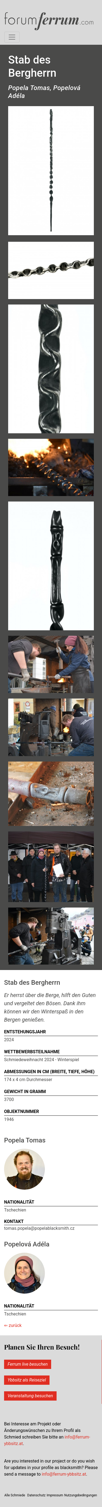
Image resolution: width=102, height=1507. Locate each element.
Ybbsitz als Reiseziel (27, 1380)
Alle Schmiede (14, 1495)
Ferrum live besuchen (28, 1364)
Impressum (55, 1495)
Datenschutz (36, 1495)
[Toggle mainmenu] (12, 37)
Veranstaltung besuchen (30, 1395)
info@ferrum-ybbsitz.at (64, 1474)
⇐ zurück (12, 1325)
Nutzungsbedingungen (80, 1495)
